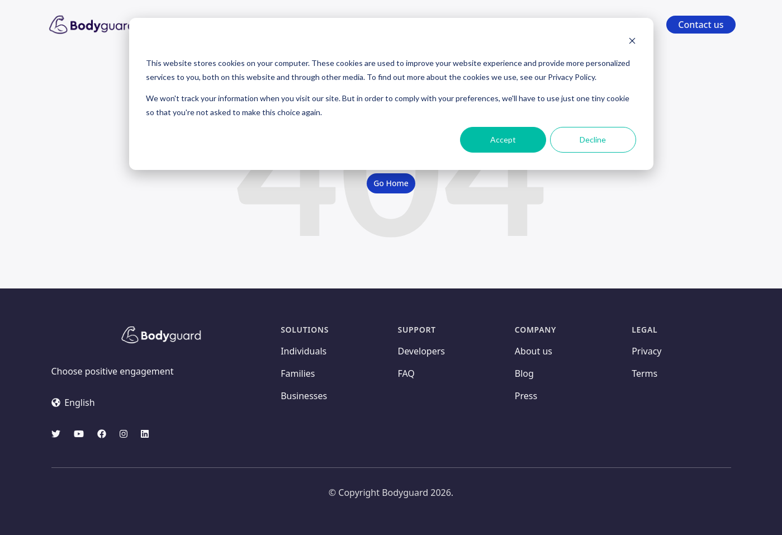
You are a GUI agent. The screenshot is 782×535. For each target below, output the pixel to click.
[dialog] (391, 94)
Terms (644, 373)
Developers (420, 351)
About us (533, 351)
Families (298, 373)
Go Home (391, 183)
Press (526, 396)
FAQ (405, 373)
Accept (503, 139)
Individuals (303, 351)
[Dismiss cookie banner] (632, 42)
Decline (593, 139)
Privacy (646, 351)
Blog (524, 373)
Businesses (304, 396)
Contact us (700, 24)
